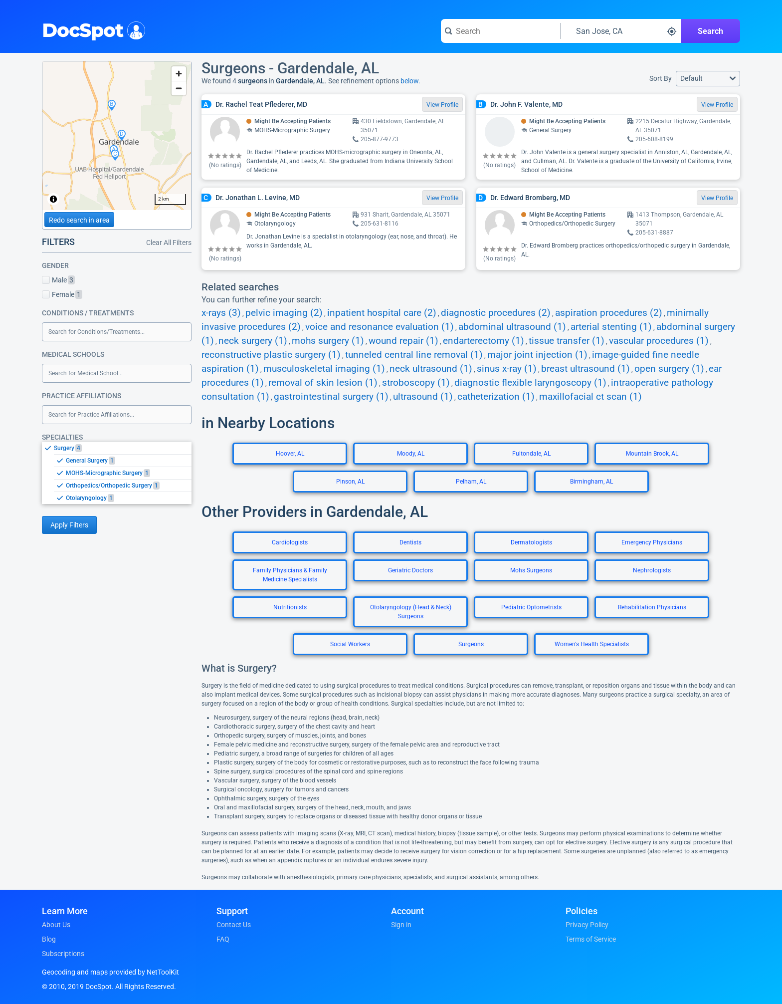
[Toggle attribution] (53, 199)
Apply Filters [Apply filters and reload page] (69, 525)
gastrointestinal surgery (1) (331, 396)
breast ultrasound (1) (585, 368)
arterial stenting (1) (611, 326)
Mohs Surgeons (531, 570)
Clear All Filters (169, 243)
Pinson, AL (350, 481)
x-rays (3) (221, 312)
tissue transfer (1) (566, 340)
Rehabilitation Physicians (652, 607)
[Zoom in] (179, 73)
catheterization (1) (496, 396)
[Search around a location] (621, 31)
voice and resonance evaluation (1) (379, 326)
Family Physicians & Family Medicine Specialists (290, 575)
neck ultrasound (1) (431, 368)
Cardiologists (290, 542)
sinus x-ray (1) (507, 368)
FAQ (222, 939)
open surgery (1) (669, 368)
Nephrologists (652, 570)
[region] (116, 135)
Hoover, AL (290, 453)
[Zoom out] (179, 88)
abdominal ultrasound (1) (512, 326)
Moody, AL (410, 453)
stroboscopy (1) (416, 382)
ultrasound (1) (423, 396)
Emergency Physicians (651, 542)
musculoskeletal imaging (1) (324, 368)
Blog (49, 939)
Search (710, 31)
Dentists (410, 542)
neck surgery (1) (252, 340)
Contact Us (233, 925)
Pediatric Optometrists (531, 607)
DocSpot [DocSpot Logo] (91, 29)
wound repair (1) (403, 340)
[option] (123, 448)
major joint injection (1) (537, 354)
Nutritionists (290, 607)
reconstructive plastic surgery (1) (271, 354)
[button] (708, 78)
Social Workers (350, 644)
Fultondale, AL (531, 453)
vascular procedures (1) (659, 340)
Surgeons (471, 644)
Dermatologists (531, 542)
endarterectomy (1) (483, 340)
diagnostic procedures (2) (496, 312)
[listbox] (117, 473)
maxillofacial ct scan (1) (590, 396)
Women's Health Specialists (592, 644)
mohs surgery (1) (328, 340)
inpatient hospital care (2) (381, 312)
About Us (56, 925)
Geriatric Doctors (410, 570)
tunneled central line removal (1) (414, 354)
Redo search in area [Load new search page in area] (79, 220)
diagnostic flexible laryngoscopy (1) (530, 382)
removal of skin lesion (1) (323, 382)
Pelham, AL (471, 481)
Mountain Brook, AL (652, 453)
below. (410, 81)
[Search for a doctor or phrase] (501, 31)
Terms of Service (591, 939)
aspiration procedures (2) (608, 312)
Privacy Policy (587, 925)
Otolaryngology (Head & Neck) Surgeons (410, 612)
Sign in (401, 925)
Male (58, 279)
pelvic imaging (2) (284, 312)
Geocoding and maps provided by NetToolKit (110, 972)
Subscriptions (63, 954)
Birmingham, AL (591, 481)
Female (62, 294)
